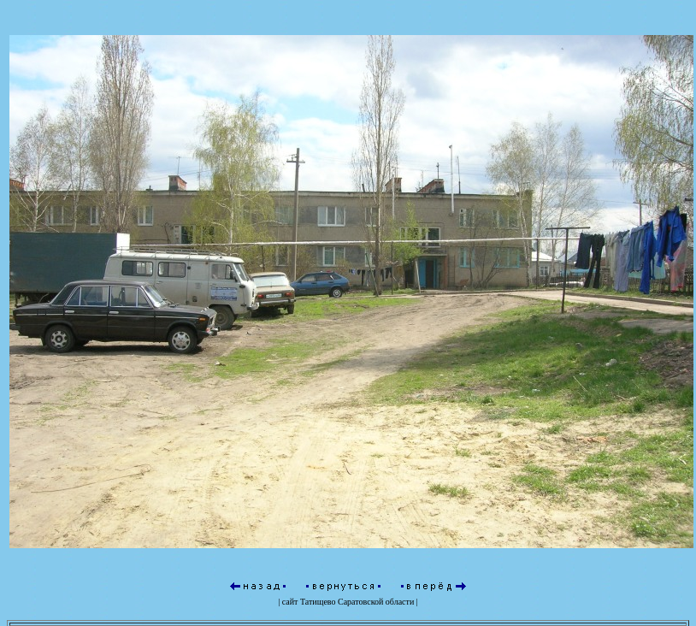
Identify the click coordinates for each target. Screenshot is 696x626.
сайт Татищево (309, 601)
